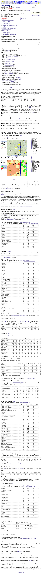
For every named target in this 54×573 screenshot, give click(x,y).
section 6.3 (21, 78)
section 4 (32, 112)
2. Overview (6, 57)
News (23, 572)
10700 (31, 144)
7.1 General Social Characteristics (9, 67)
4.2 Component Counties (8, 71)
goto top (11, 87)
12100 (31, 162)
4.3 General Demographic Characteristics (10, 59)
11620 (31, 155)
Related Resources (22, 17)
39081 (6, 215)
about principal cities (8, 188)
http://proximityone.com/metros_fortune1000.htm (16, 463)
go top (17, 157)
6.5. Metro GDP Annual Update (9, 73)
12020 (31, 161)
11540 (31, 154)
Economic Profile (4, 27)
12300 (31, 165)
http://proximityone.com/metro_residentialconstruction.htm (19, 315)
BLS (4, 468)
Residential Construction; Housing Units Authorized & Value (9, 25)
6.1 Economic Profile (7, 63)
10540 (31, 142)
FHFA (5, 321)
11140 (31, 150)
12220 (31, 164)
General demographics (5, 80)
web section (7, 335)
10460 (31, 141)
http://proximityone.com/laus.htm (19, 468)
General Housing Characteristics (6, 24)
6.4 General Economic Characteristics (9, 65)
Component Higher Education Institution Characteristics (9, 34)
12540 (31, 167)
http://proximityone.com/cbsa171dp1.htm (33, 223)
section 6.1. (2, 121)
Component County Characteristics (6, 22)
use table (38, 137)
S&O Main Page (14, 543)
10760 (31, 145)
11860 (31, 159)
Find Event (22, 85)
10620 (31, 143)
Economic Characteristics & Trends (6, 26)
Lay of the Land (4, 19)
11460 (31, 153)
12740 (31, 170)
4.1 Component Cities (21, 76)
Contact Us (21, 572)
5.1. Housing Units (18, 77)
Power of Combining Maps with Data (36, 15)
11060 (31, 149)
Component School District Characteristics (7, 33)
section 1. (30, 107)
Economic (11, 80)
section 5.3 (6, 51)
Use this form (30, 560)
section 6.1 (12, 81)
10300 (31, 140)
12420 (31, 166)
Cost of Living (4, 31)
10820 (31, 146)
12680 (31, 169)
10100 (31, 138)
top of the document (20, 551)
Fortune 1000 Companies (5, 30)
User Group (8, 559)
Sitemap (19, 572)
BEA (4, 453)
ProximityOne (33, 6)
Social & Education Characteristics (6, 32)
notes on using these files (31, 378)
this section (16, 156)
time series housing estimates (8, 257)
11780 (31, 158)
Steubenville (2, 194)
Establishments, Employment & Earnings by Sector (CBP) (9, 28)
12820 (31, 171)
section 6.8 (18, 118)
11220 (31, 151)
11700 (31, 157)
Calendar (13, 85)
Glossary (21, 19)
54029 (6, 216)
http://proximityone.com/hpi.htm (24, 321)
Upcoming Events (17, 85)
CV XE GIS (8, 156)
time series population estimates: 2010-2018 (10, 219)
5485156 (5, 204)
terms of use (28, 94)
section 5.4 (8, 49)
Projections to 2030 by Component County (7, 17)
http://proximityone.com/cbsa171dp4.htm (29, 261)
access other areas (17, 7)
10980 (31, 148)
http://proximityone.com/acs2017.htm (25, 222)
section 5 (5, 115)
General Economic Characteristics (6, 29)
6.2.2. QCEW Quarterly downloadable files (13, 56)
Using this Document (23, 18)
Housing (15, 80)
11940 (31, 160)
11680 (31, 156)
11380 (31, 152)
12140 (31, 163)
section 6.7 (8, 50)
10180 (31, 139)
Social (9, 80)
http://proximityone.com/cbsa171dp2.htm (29, 486)
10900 (31, 147)
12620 (31, 168)
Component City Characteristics (6, 21)
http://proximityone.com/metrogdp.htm (24, 453)
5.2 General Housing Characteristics (9, 61)
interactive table (26, 361)
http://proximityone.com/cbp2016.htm (18, 382)
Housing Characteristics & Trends (6, 23)
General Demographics (20, 206)
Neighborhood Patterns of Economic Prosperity (8, 20)
